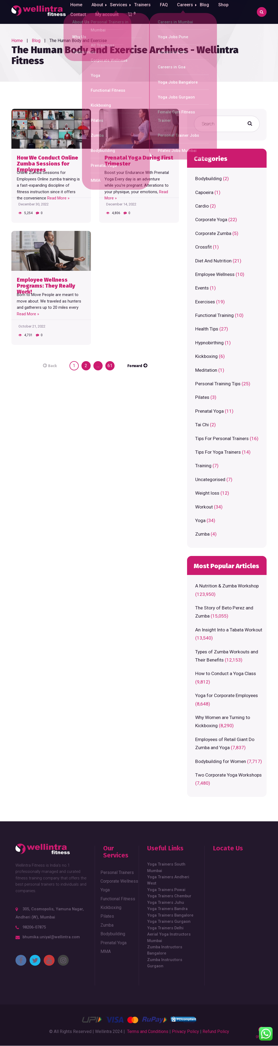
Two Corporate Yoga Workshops (228, 775)
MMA (105, 951)
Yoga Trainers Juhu (165, 902)
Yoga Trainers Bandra (167, 908)
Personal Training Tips (218, 383)
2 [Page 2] (86, 365)
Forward (134, 366)
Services (120, 11)
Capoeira (204, 192)
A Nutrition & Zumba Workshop (227, 586)
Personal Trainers (117, 872)
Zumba (202, 534)
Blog (209, 11)
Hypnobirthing (209, 342)
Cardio (202, 206)
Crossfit (203, 247)
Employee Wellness (215, 274)
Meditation (206, 370)
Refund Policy (216, 1031)
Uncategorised (210, 479)
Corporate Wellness (119, 881)
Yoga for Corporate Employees (226, 695)
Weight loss (207, 493)
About (97, 11)
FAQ (167, 11)
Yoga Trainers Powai (166, 889)
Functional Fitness (117, 898)
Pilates (202, 397)
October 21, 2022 (31, 326)
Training (203, 465)
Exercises (205, 301)
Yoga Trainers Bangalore (170, 915)
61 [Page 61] (110, 365)
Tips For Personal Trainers (222, 438)
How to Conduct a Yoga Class (225, 673)
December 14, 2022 (121, 204)
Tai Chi (202, 424)
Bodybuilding (208, 178)
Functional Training (214, 315)
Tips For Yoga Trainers (218, 452)
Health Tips (206, 329)
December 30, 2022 (33, 204)
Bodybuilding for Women (220, 761)
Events (202, 288)
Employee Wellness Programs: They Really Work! (46, 283)
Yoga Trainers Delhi (165, 928)
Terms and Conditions (147, 1031)
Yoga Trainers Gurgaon (169, 921)
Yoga (200, 520)
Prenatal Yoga (209, 411)
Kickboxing (206, 356)
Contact (78, 35)
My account (107, 35)
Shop (228, 11)
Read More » (58, 198)
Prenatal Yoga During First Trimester (139, 161)
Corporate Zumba (213, 233)
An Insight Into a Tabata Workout (228, 629)
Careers (188, 11)
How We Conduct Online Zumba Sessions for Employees (47, 161)
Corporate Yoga (211, 219)
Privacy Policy (185, 1031)
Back (52, 366)
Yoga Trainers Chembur (169, 896)
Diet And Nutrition (213, 260)
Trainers (145, 11)
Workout (204, 507)
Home (76, 11)
